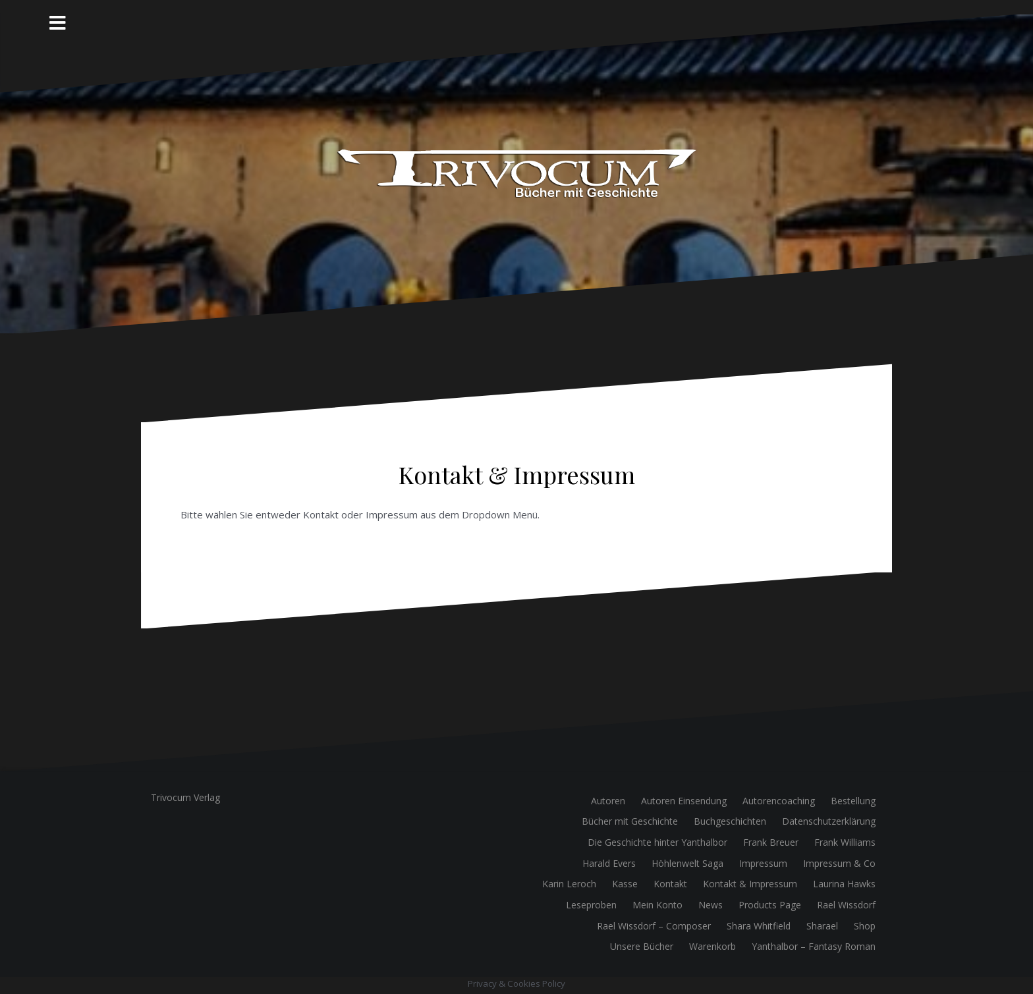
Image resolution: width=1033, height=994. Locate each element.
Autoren (608, 800)
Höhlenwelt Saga (687, 863)
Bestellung (853, 800)
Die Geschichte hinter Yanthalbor (657, 842)
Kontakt (670, 883)
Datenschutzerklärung (829, 821)
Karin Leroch (569, 883)
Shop (865, 926)
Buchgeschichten (730, 821)
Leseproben (591, 904)
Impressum (763, 863)
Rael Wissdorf (846, 904)
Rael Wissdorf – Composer (654, 926)
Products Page (770, 904)
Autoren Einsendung (684, 800)
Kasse (625, 883)
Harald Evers (609, 863)
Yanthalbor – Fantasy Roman (814, 946)
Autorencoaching (778, 800)
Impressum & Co (839, 863)
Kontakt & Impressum (750, 883)
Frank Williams (845, 842)
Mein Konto (657, 904)
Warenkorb (712, 946)
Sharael (822, 926)
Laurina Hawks (844, 883)
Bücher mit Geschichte (630, 821)
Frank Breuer (770, 842)
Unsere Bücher (641, 946)
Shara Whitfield (759, 926)
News (710, 904)
